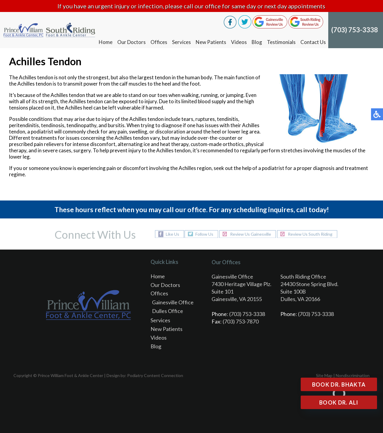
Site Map (324, 375)
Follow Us (204, 233)
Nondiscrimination (353, 375)
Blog (257, 42)
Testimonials (281, 42)
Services (181, 42)
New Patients (211, 42)
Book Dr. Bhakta (339, 384)
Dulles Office (167, 311)
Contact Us (313, 42)
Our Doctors (131, 42)
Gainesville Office (173, 302)
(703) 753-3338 (354, 30)
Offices (159, 42)
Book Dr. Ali (338, 402)
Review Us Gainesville (250, 233)
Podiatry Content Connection (155, 375)
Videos (239, 42)
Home (106, 42)
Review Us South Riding (310, 233)
